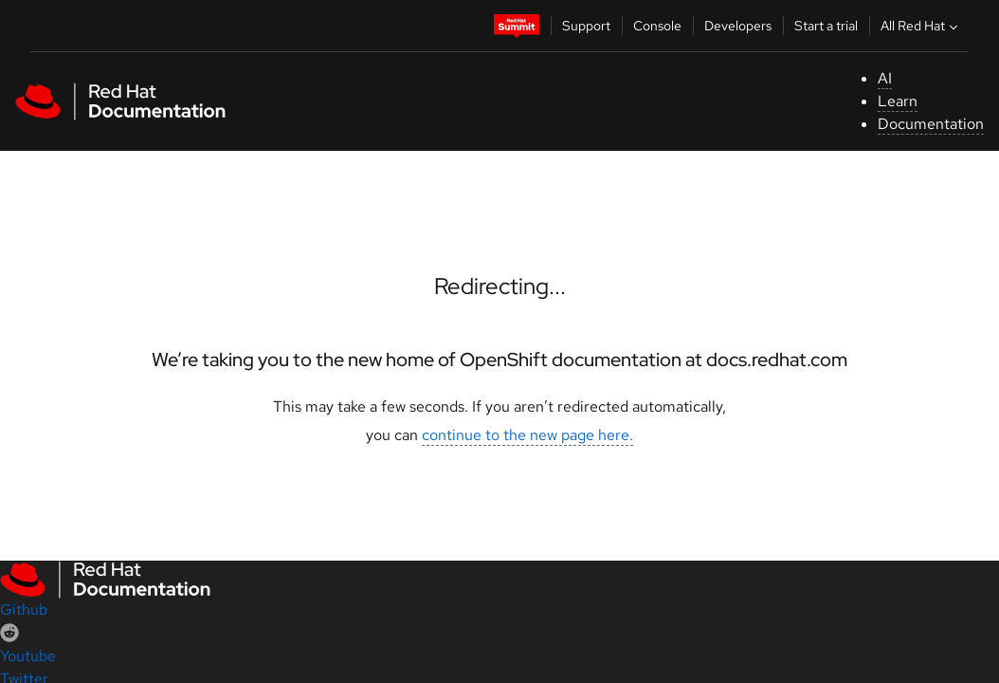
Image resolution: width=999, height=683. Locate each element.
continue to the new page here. (527, 435)
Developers (738, 25)
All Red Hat (921, 25)
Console (657, 25)
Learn (897, 101)
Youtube (28, 656)
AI (885, 78)
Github (23, 609)
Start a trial (826, 25)
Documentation (931, 124)
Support (586, 25)
